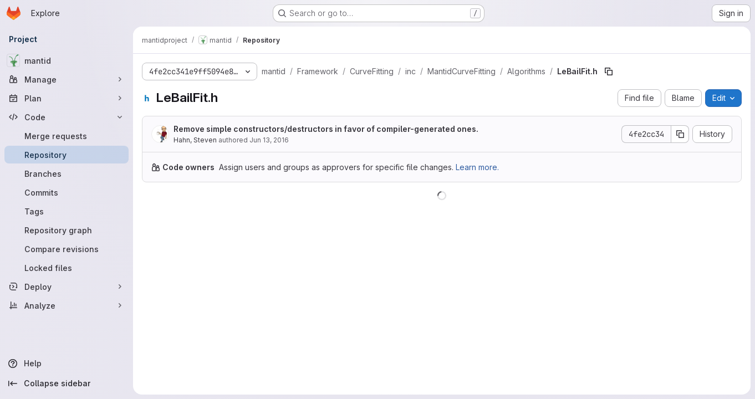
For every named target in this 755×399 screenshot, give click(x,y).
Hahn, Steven (195, 140)
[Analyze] (66, 305)
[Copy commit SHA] (680, 134)
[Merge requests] (66, 136)
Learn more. (477, 167)
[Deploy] (66, 286)
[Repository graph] (66, 230)
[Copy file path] (609, 71)
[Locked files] (66, 268)
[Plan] (66, 98)
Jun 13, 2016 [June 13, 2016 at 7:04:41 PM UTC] (269, 140)
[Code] (66, 117)
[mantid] (66, 60)
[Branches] (66, 173)
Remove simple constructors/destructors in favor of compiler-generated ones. (326, 129)
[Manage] (66, 79)
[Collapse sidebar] (66, 383)
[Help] (66, 363)
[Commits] (66, 192)
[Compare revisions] (66, 249)
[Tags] (66, 211)
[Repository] (66, 154)
